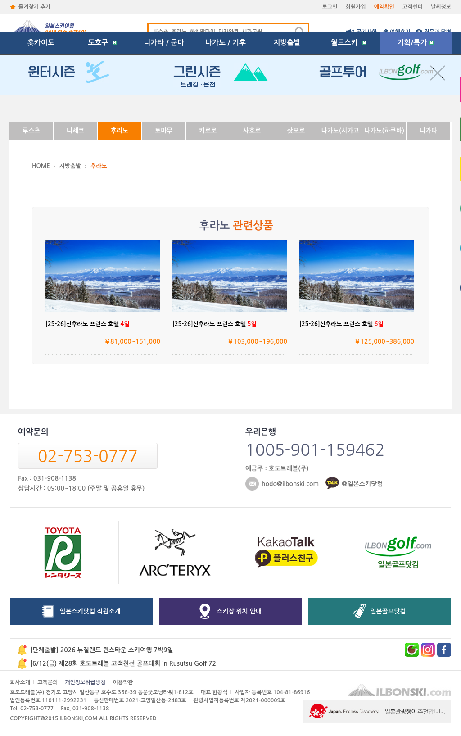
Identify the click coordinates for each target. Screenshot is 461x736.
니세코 (75, 130)
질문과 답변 (437, 32)
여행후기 (400, 32)
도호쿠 (102, 105)
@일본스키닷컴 (362, 484)
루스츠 (31, 130)
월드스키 (348, 105)
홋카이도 (40, 105)
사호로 (252, 130)
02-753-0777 (88, 456)
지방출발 (287, 105)
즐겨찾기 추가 (34, 6)
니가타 (428, 130)
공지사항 (367, 32)
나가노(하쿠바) (384, 130)
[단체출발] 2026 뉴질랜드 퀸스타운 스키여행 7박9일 (101, 650)
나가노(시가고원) (340, 133)
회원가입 (356, 6)
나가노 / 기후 (225, 105)
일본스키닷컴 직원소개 (90, 611)
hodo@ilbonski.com (290, 484)
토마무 (163, 130)
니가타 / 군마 (164, 105)
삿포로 (296, 130)
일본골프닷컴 (388, 611)
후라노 (119, 130)
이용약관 (123, 682)
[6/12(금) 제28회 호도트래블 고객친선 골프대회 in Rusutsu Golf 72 (123, 663)
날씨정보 (441, 6)
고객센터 (412, 6)
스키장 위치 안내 (239, 611)
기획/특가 (415, 105)
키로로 (208, 130)
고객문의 (47, 682)
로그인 (330, 6)
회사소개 (20, 682)
